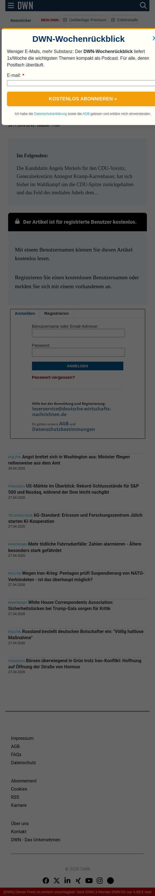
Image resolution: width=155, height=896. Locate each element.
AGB (85, 114)
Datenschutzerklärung (50, 114)
